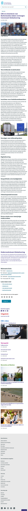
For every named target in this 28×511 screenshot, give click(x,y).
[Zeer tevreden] (12, 297)
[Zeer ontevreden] (2, 297)
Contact (2, 476)
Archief (2, 502)
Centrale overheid (4, 463)
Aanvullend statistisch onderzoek (7, 448)
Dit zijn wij (3, 479)
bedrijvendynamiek (6, 290)
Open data (3, 444)
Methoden (3, 453)
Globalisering (9, 270)
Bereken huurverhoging (5, 442)
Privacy (12, 278)
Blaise (2, 455)
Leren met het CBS (4, 485)
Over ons (3, 11)
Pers (1, 478)
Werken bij (3, 483)
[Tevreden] (10, 297)
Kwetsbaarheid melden (5, 500)
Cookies (2, 496)
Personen (3, 466)
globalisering (5, 286)
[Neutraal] (7, 297)
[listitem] (1, 311)
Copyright (3, 494)
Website (2, 493)
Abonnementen (4, 503)
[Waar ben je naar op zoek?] (14, 7)
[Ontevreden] (4, 297)
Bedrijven (3, 461)
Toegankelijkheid (4, 498)
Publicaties (3, 451)
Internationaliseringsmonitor (14, 276)
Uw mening (24, 510)
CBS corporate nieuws (7, 284)
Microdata (3, 446)
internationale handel (7, 288)
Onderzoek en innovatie (5, 481)
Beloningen (3, 470)
